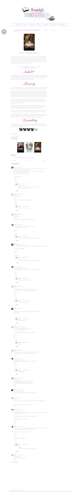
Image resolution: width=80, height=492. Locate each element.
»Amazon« (29, 54)
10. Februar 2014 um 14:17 (25, 257)
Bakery (39, 24)
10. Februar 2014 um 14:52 (25, 300)
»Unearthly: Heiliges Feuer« (33, 68)
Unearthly (33, 157)
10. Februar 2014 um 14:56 (25, 370)
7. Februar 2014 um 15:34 (21, 326)
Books (24, 24)
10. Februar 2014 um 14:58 (25, 444)
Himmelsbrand (25, 157)
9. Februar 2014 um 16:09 (19, 389)
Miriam (15, 426)
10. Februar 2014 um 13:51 (21, 454)
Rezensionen (31, 24)
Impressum (61, 24)
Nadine (15, 308)
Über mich (54, 24)
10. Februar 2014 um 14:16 (25, 184)
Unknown (18, 31)
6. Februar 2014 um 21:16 (20, 194)
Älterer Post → (45, 160)
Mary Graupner (16, 326)
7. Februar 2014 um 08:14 (19, 224)
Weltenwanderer (16, 244)
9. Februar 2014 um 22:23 (18, 397)
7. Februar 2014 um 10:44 (18, 266)
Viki (14, 397)
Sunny (15, 377)
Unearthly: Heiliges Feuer (14, 137)
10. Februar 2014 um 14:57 (25, 318)
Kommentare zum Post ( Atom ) (18, 489)
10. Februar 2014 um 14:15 (25, 206)
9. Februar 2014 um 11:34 (19, 377)
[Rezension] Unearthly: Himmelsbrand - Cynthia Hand (27, 30)
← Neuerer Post (13, 160)
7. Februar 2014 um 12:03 (20, 286)
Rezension (29, 157)
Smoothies (46, 24)
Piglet (14, 224)
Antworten (15, 179)
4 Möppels (15, 157)
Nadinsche (15, 409)
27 (46, 30)
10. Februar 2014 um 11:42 (19, 426)
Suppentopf (15, 350)
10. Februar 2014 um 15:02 (25, 342)
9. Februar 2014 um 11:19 (18, 358)
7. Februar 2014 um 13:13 (19, 308)
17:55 (15, 31)
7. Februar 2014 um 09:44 (22, 244)
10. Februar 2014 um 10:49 (20, 409)
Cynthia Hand (20, 157)
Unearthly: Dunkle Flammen (15, 136)
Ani (14, 266)
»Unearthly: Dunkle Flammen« (25, 68)
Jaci (14, 167)
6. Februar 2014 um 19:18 (18, 167)
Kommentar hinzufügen (15, 462)
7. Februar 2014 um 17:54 (20, 350)
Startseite (18, 24)
